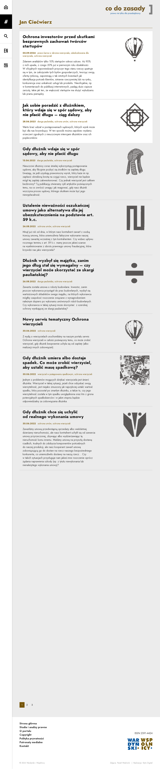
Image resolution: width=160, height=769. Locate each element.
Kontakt (24, 746)
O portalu (25, 731)
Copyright (25, 735)
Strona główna (28, 723)
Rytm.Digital (147, 762)
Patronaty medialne (31, 742)
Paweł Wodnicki (123, 762)
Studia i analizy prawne (33, 727)
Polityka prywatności (32, 738)
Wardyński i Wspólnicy (36, 762)
